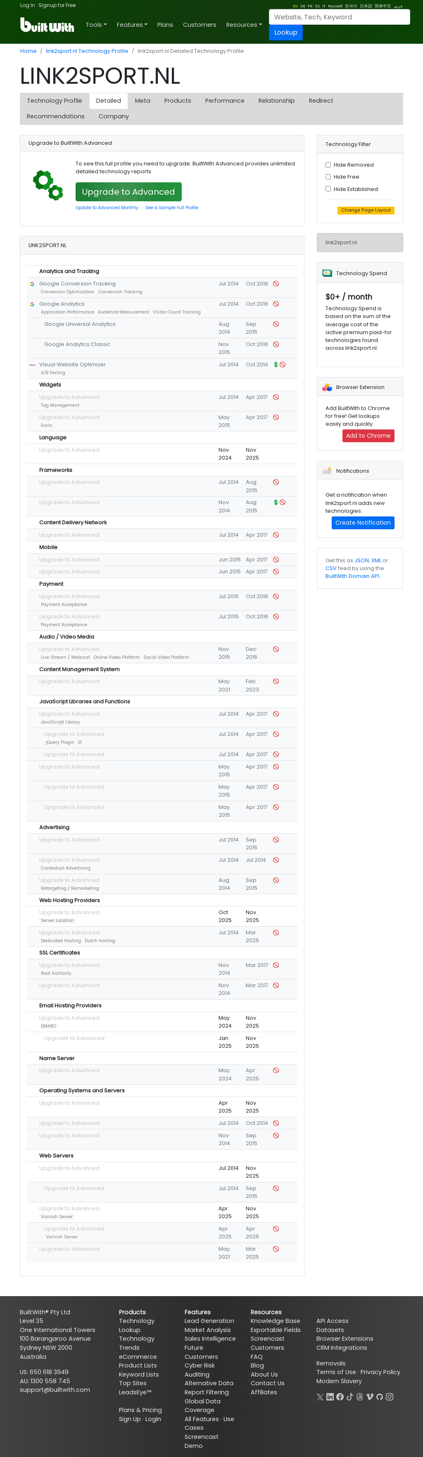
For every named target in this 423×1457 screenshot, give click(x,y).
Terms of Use (336, 1372)
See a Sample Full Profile (171, 208)
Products (177, 101)
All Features (202, 1419)
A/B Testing (53, 373)
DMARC (49, 1026)
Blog (257, 1365)
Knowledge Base (275, 1321)
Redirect (321, 101)
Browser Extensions (344, 1338)
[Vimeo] (369, 1396)
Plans (165, 25)
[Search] (339, 17)
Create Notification (363, 523)
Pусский (335, 6)
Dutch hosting (100, 941)
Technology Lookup (136, 1325)
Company (114, 116)
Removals (331, 1363)
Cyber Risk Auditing (200, 1370)
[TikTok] (350, 1396)
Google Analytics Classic (77, 344)
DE (302, 6)
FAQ (257, 1357)
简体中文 (383, 6)
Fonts (46, 425)
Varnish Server (57, 1217)
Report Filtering (207, 1392)
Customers (199, 25)
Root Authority (56, 973)
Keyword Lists (139, 1374)
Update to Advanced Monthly (107, 208)
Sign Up (130, 1419)
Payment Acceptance (64, 604)
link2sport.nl (341, 242)
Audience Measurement (124, 312)
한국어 (351, 6)
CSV (331, 568)
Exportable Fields (276, 1330)
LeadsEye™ (135, 1392)
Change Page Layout (366, 210)
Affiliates (264, 1392)
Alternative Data (209, 1383)
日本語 (366, 6)
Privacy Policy (380, 1372)
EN (295, 6)
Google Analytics (62, 303)
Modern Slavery (339, 1381)
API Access (332, 1321)
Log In (27, 5)
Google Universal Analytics (80, 324)
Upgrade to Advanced (128, 192)
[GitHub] (379, 1396)
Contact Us (268, 1383)
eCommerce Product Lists (138, 1361)
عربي (398, 6)
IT (324, 6)
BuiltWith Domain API (352, 576)
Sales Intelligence (210, 1338)
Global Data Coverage (203, 1406)
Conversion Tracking (120, 292)
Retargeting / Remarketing (70, 888)
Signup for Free (57, 5)
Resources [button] (241, 25)
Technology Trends (136, 1343)
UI (80, 742)
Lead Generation (209, 1321)
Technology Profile (54, 101)
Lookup (285, 32)
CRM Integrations (341, 1348)
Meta (142, 101)
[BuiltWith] (48, 25)
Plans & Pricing (140, 1410)
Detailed (108, 101)
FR (310, 6)
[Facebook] (340, 1396)
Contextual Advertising (65, 868)
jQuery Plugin (60, 742)
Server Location (57, 920)
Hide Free (346, 176)
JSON (361, 560)
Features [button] (130, 25)
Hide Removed (354, 164)
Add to (368, 435)
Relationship (277, 101)
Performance (225, 101)
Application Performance (67, 312)
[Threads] (360, 1396)
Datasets (330, 1330)
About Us (264, 1374)
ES (317, 6)
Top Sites (133, 1383)
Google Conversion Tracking (77, 283)
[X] (320, 1396)
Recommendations (56, 116)
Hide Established (356, 189)
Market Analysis (208, 1330)
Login (153, 1419)
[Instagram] (389, 1396)
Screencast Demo (202, 1441)
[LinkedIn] (330, 1396)
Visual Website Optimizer (72, 364)
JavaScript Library (60, 722)
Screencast (268, 1338)
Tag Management (60, 405)
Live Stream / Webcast (65, 657)
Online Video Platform (117, 657)
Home (28, 50)
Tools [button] (94, 25)
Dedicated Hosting (61, 941)
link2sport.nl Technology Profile (87, 50)
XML (376, 560)
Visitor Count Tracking (177, 312)
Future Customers (201, 1352)
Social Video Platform (166, 657)
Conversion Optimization (68, 292)
